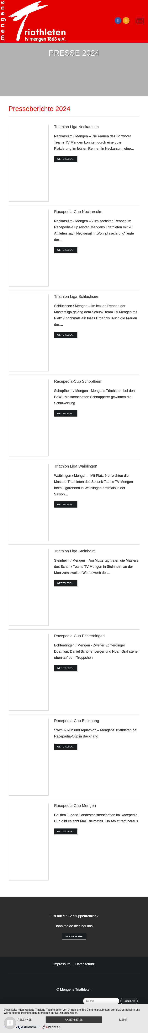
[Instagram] (126, 20)
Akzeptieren (74, 1019)
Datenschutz (85, 964)
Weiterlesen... (65, 159)
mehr (123, 1019)
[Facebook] (118, 20)
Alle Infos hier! (74, 936)
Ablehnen (25, 1019)
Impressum (62, 964)
